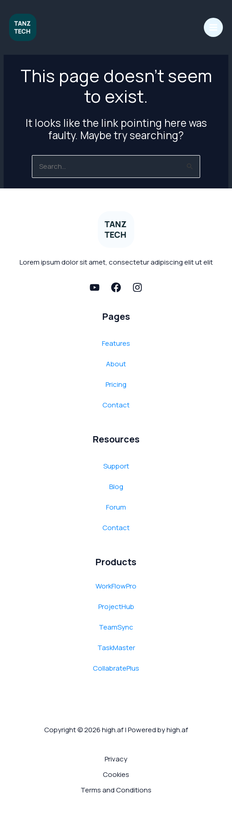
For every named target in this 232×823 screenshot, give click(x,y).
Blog (116, 486)
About (116, 364)
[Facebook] (116, 287)
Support (116, 466)
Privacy (116, 759)
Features (116, 343)
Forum (116, 507)
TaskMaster (116, 647)
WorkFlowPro (116, 586)
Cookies (116, 774)
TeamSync (116, 627)
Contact (116, 405)
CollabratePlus (116, 668)
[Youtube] (95, 287)
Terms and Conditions (116, 790)
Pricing (116, 384)
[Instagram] (137, 287)
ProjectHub (116, 606)
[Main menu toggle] (213, 27)
